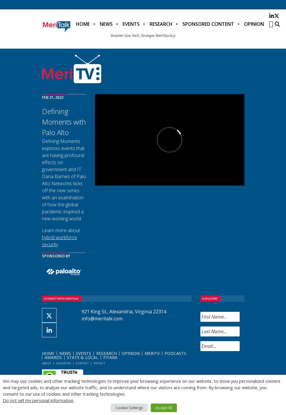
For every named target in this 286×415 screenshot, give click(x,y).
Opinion (254, 24)
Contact (82, 363)
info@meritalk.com (102, 318)
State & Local (82, 357)
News (106, 24)
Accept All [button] (163, 407)
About (46, 363)
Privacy (99, 363)
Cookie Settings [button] (129, 407)
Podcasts (175, 353)
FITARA (110, 357)
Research (161, 24)
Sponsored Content (208, 24)
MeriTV (152, 353)
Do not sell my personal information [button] (38, 400)
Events (131, 24)
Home (83, 24)
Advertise (63, 363)
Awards (53, 357)
